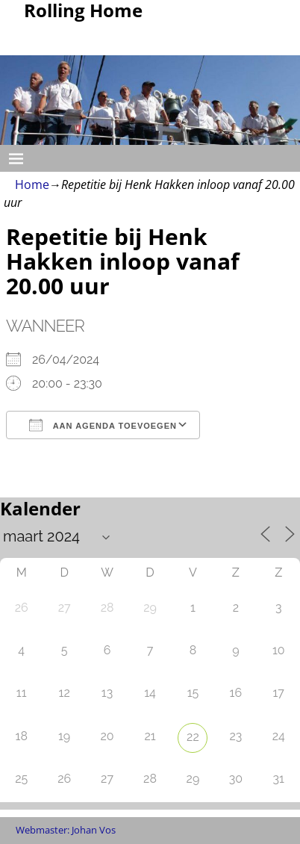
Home (32, 184)
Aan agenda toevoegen (103, 425)
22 (193, 737)
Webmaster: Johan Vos (66, 830)
